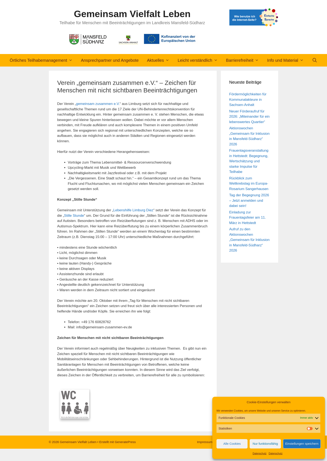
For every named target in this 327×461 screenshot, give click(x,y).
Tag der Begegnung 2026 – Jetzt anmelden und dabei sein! (249, 200)
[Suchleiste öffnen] (315, 60)
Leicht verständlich (200, 60)
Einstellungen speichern (301, 443)
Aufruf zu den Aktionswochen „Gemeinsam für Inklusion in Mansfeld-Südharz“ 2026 (249, 239)
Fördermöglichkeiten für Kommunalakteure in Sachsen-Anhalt (248, 99)
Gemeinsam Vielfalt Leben (132, 14)
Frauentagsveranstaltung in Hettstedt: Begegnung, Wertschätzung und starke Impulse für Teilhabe (248, 161)
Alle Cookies (232, 443)
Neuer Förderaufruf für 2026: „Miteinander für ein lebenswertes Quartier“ (249, 116)
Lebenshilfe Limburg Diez (133, 210)
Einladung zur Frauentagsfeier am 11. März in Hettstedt (247, 217)
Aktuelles (160, 60)
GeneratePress (125, 454)
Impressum (205, 454)
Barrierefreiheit (244, 60)
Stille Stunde (74, 216)
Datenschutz (260, 453)
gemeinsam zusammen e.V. (98, 104)
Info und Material (287, 60)
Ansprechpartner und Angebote (110, 60)
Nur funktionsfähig (265, 443)
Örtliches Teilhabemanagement (43, 60)
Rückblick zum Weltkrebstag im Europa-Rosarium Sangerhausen (248, 183)
